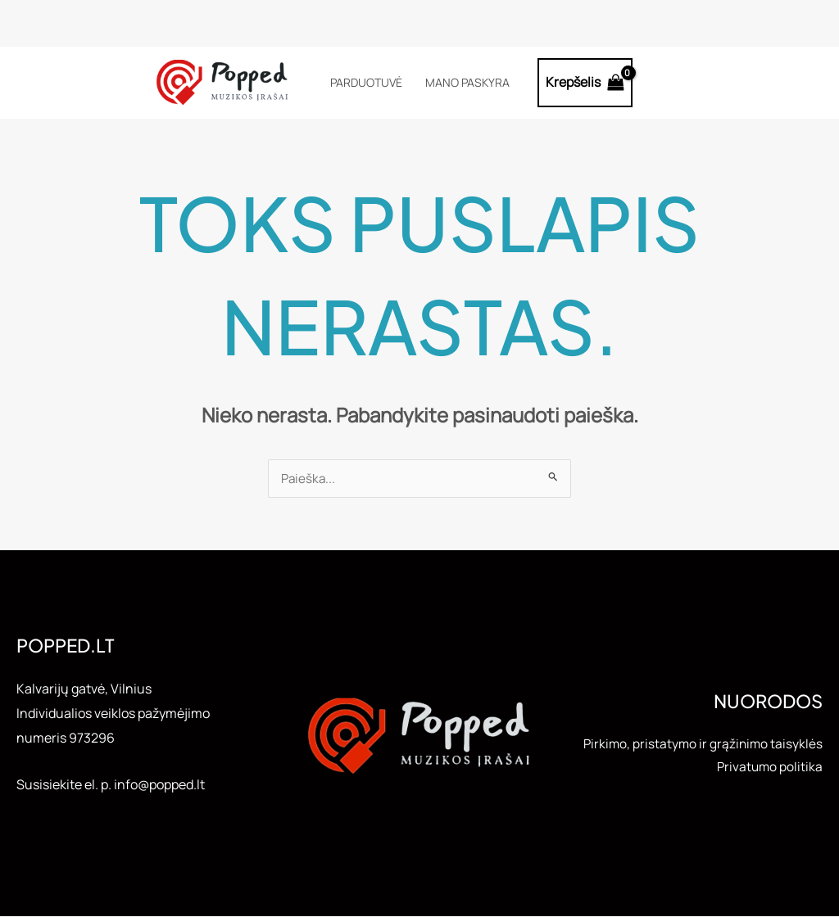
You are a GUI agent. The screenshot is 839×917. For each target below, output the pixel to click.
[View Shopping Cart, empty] (585, 82)
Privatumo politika (768, 780)
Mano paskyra (467, 82)
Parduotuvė (366, 82)
